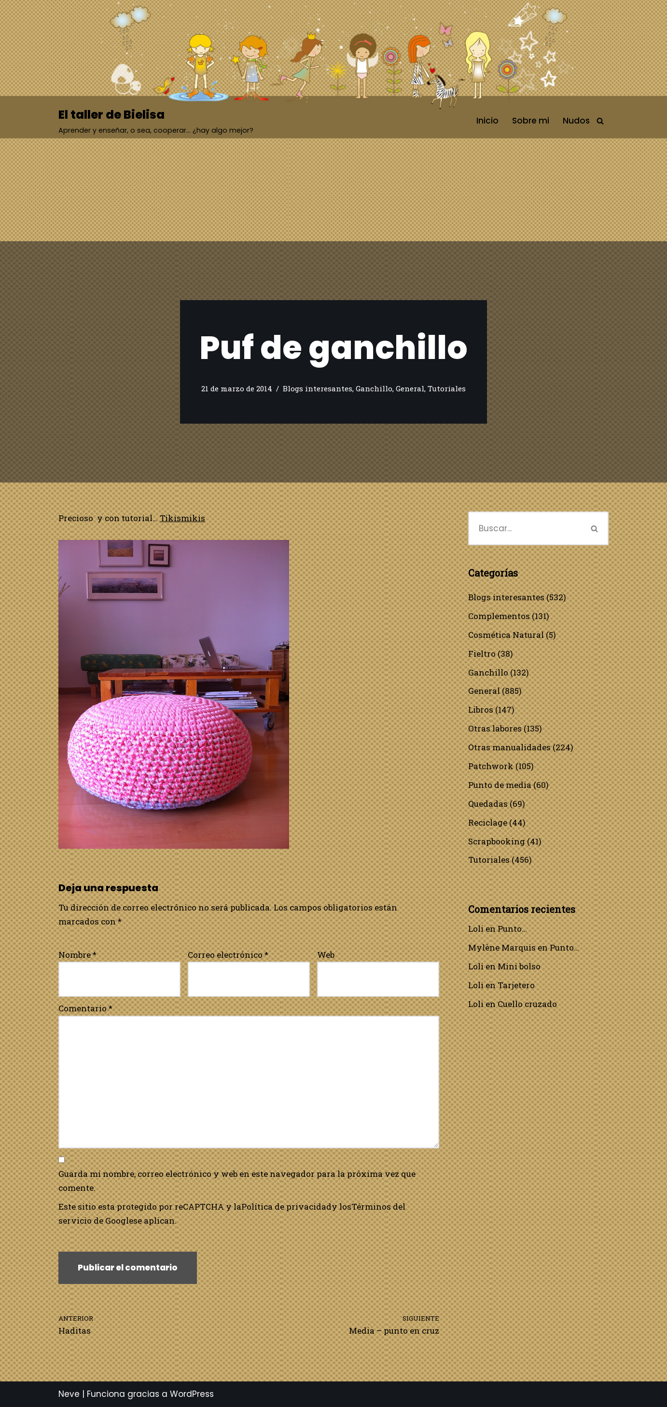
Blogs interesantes (317, 388)
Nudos (576, 120)
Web (325, 954)
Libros (480, 709)
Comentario (85, 1008)
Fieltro (482, 653)
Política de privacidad (286, 1206)
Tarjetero (516, 985)
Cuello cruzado (527, 1003)
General (410, 388)
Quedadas (488, 803)
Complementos (499, 615)
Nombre (77, 954)
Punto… (512, 928)
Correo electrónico (228, 954)
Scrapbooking (496, 841)
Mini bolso (519, 966)
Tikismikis (182, 518)
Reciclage (487, 822)
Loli (476, 928)
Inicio (487, 120)
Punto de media (499, 784)
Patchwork (491, 766)
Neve (69, 1394)
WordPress (192, 1394)
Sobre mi (530, 120)
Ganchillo (374, 388)
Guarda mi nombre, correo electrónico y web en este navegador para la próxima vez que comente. (237, 1180)
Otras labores (495, 728)
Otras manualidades (509, 747)
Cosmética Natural (506, 634)
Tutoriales (447, 388)
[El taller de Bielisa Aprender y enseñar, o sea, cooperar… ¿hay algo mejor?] (155, 121)
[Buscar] (600, 120)
